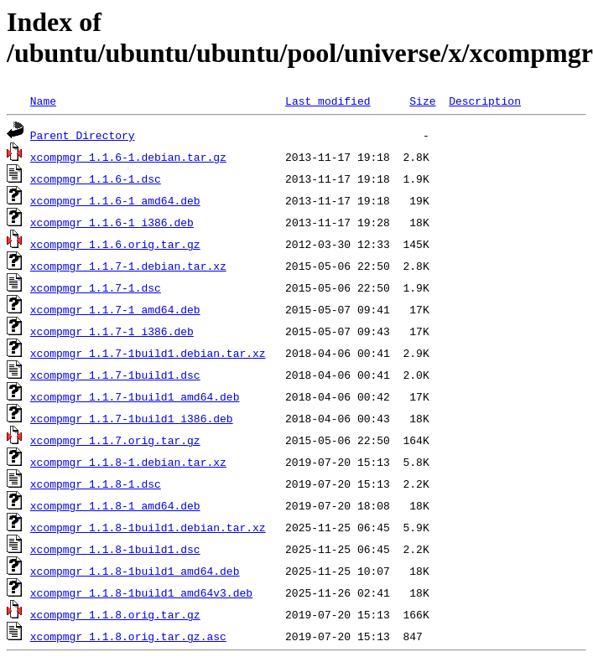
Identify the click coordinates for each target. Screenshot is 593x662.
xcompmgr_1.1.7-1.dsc (95, 287)
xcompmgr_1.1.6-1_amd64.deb (115, 200)
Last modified (327, 100)
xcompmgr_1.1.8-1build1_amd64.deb (135, 570)
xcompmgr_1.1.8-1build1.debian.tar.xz (148, 527)
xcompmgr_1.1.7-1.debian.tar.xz (128, 265)
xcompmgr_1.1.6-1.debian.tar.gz (128, 156)
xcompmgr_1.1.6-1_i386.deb (112, 222)
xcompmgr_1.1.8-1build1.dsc (115, 548)
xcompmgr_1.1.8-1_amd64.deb (115, 505)
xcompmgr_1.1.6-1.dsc (95, 178)
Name (43, 100)
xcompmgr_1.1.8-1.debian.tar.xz (128, 461)
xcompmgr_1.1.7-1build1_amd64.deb (135, 396)
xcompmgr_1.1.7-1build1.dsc (115, 374)
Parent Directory (82, 134)
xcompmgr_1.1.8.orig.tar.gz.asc (128, 636)
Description (485, 100)
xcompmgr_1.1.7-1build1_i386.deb (131, 418)
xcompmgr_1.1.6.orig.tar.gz (115, 243)
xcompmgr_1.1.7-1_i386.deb (112, 331)
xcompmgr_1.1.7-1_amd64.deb (115, 309)
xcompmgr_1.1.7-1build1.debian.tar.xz (148, 352)
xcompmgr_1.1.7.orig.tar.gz (115, 439)
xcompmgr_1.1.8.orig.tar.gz (115, 614)
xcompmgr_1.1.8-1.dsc (95, 483)
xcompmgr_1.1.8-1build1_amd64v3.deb (141, 592)
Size (422, 100)
